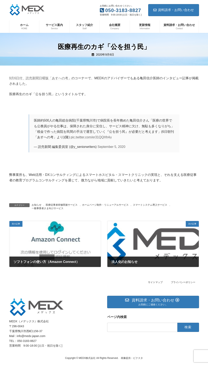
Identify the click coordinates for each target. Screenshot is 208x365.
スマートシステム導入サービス (150, 204)
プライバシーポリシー (183, 282)
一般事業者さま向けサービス (47, 208)
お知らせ (36, 204)
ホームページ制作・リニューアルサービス (105, 204)
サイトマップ (155, 282)
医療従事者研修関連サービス (62, 204)
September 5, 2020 (111, 146)
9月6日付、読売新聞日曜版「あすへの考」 (40, 78)
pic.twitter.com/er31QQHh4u (91, 137)
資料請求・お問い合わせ (173, 10)
